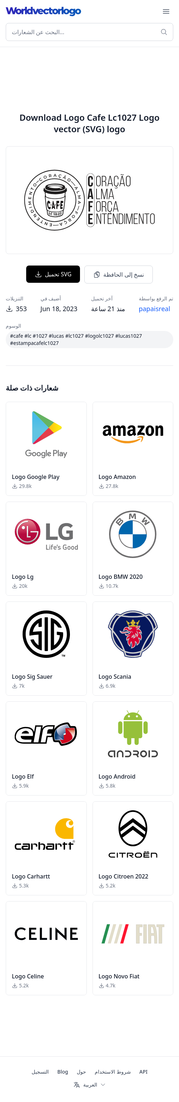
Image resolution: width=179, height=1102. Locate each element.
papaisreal (154, 308)
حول (81, 1071)
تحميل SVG (53, 274)
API (144, 1071)
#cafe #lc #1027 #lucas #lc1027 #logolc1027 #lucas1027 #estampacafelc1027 (76, 339)
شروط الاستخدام (113, 1071)
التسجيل (40, 1071)
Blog (62, 1071)
